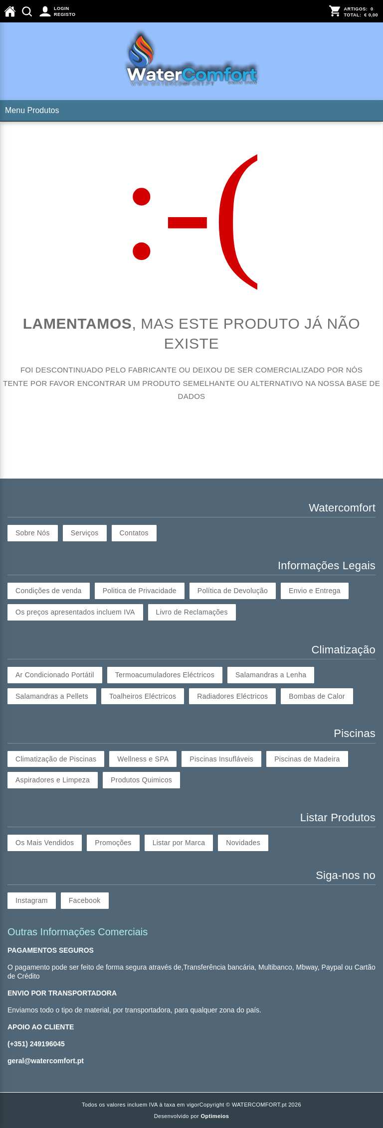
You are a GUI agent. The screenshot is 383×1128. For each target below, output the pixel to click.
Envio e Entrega (315, 591)
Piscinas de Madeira (307, 759)
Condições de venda (48, 591)
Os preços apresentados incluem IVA (75, 612)
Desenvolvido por (191, 1116)
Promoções (113, 843)
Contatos (134, 533)
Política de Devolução (232, 591)
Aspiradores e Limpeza (52, 780)
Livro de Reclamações (192, 612)
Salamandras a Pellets (51, 696)
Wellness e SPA (143, 759)
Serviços (85, 533)
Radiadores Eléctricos (232, 696)
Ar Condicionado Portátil (54, 675)
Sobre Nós (32, 533)
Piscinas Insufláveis (221, 759)
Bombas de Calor (317, 696)
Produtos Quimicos (141, 780)
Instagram (31, 900)
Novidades (243, 843)
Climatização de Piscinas (55, 759)
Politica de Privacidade (140, 591)
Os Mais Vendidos (44, 843)
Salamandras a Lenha (270, 675)
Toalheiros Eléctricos (142, 696)
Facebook (85, 900)
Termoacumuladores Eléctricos (164, 675)
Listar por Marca (179, 843)
